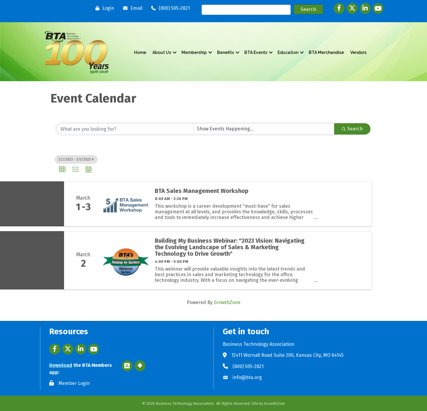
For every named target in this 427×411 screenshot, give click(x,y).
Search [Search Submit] (352, 129)
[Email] (131, 8)
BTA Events (255, 52)
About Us (161, 52)
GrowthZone (227, 302)
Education (288, 52)
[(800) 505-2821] (169, 8)
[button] (62, 169)
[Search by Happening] (263, 129)
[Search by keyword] (125, 129)
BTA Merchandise (326, 52)
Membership (194, 52)
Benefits (225, 52)
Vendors (358, 52)
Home (140, 52)
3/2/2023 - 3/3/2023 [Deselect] (76, 159)
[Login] (103, 8)
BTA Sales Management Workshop (201, 191)
